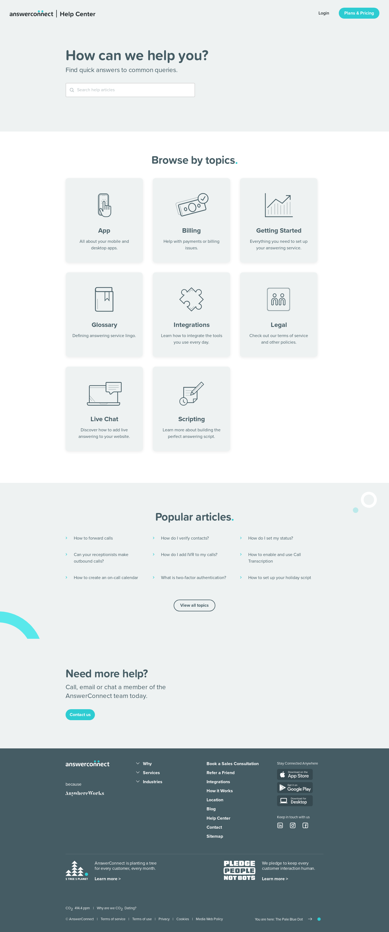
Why (147, 763)
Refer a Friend (221, 773)
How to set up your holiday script (279, 577)
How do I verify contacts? (185, 538)
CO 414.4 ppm (78, 908)
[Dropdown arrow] (138, 764)
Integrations (218, 782)
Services (151, 773)
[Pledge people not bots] (239, 871)
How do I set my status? (270, 538)
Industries (152, 782)
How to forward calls (93, 538)
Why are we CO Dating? (116, 908)
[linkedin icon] (280, 825)
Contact (214, 827)
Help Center (218, 818)
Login (323, 13)
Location (215, 800)
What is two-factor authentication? (193, 577)
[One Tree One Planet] (77, 871)
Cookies (182, 919)
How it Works (220, 791)
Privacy (164, 919)
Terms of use (142, 919)
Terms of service (113, 919)
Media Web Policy (209, 919)
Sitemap (215, 836)
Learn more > (108, 879)
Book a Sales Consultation (233, 763)
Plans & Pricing (359, 13)
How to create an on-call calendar (106, 577)
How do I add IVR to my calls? (189, 554)
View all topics (194, 605)
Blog (211, 809)
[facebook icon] (305, 825)
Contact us (80, 714)
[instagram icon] (293, 825)
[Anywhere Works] (85, 793)
